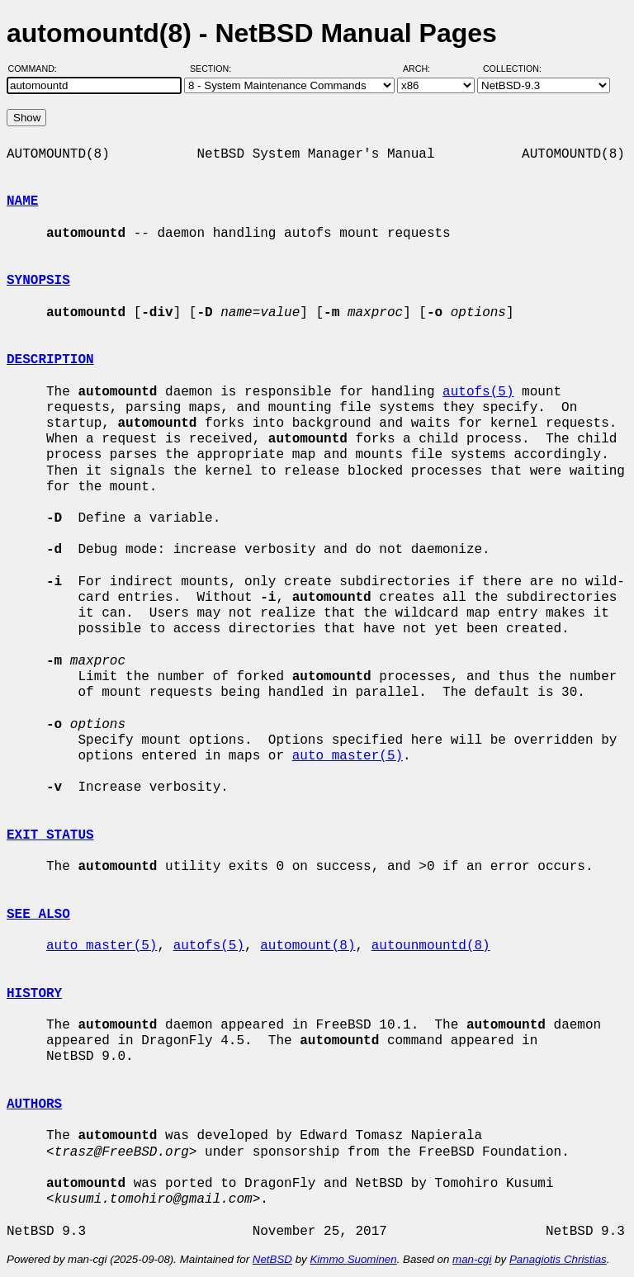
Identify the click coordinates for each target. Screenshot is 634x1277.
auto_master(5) (347, 756)
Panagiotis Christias (558, 1259)
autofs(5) (477, 392)
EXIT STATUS (50, 835)
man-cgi (471, 1259)
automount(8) (307, 946)
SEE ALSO (38, 915)
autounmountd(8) (430, 946)
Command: (37, 68)
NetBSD (272, 1259)
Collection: (512, 68)
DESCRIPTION (50, 360)
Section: (214, 68)
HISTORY (34, 994)
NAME (22, 201)
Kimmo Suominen (353, 1259)
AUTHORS (34, 1104)
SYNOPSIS (38, 281)
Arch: (424, 68)
